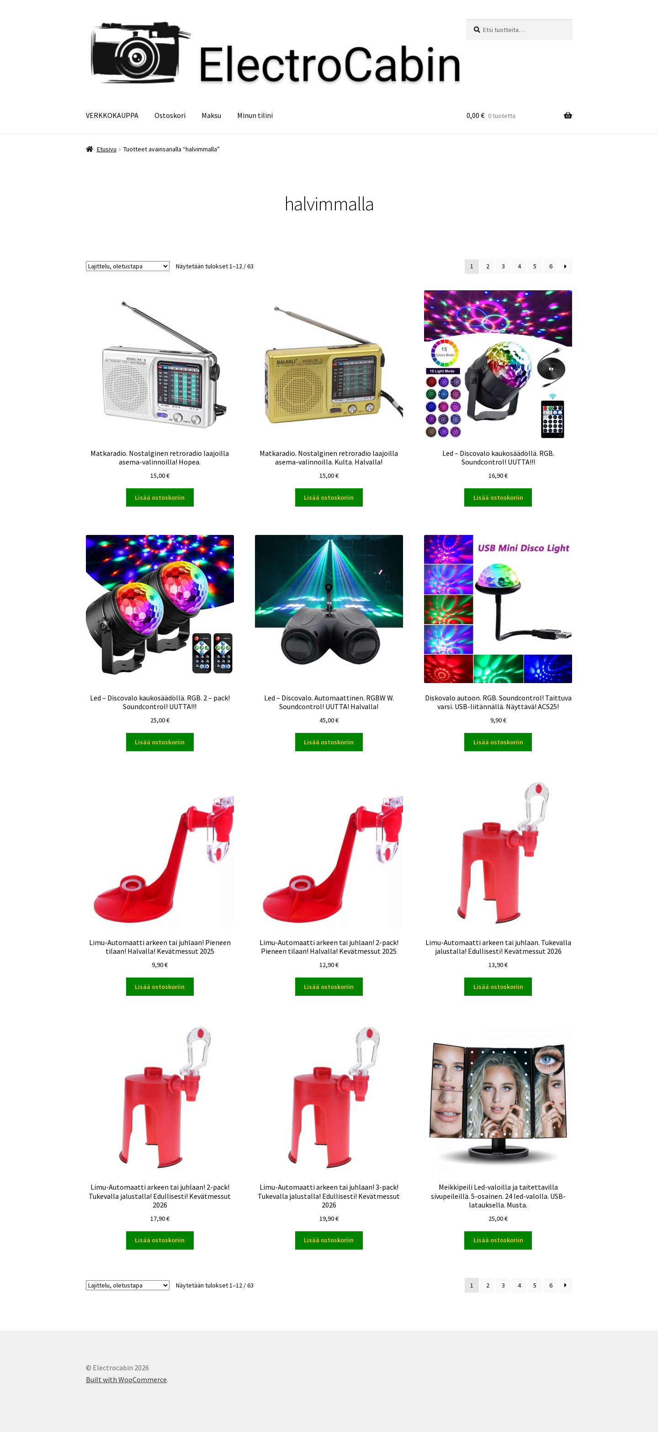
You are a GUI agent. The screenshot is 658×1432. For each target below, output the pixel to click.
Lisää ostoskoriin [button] (160, 497)
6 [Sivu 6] (550, 266)
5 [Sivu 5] (534, 266)
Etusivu (107, 149)
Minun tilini (255, 115)
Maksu (211, 115)
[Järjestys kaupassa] (128, 266)
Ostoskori (170, 115)
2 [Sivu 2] (487, 266)
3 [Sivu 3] (503, 266)
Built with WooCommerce (126, 1379)
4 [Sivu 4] (519, 266)
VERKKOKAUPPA (112, 115)
